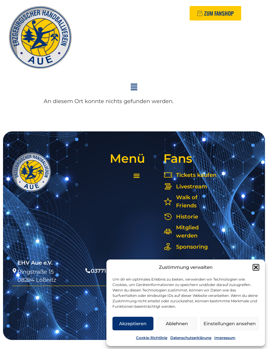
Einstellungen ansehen (229, 323)
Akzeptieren (133, 323)
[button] (256, 267)
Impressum (224, 337)
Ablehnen (177, 323)
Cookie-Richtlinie (151, 337)
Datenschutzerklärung (190, 337)
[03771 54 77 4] (87, 270)
